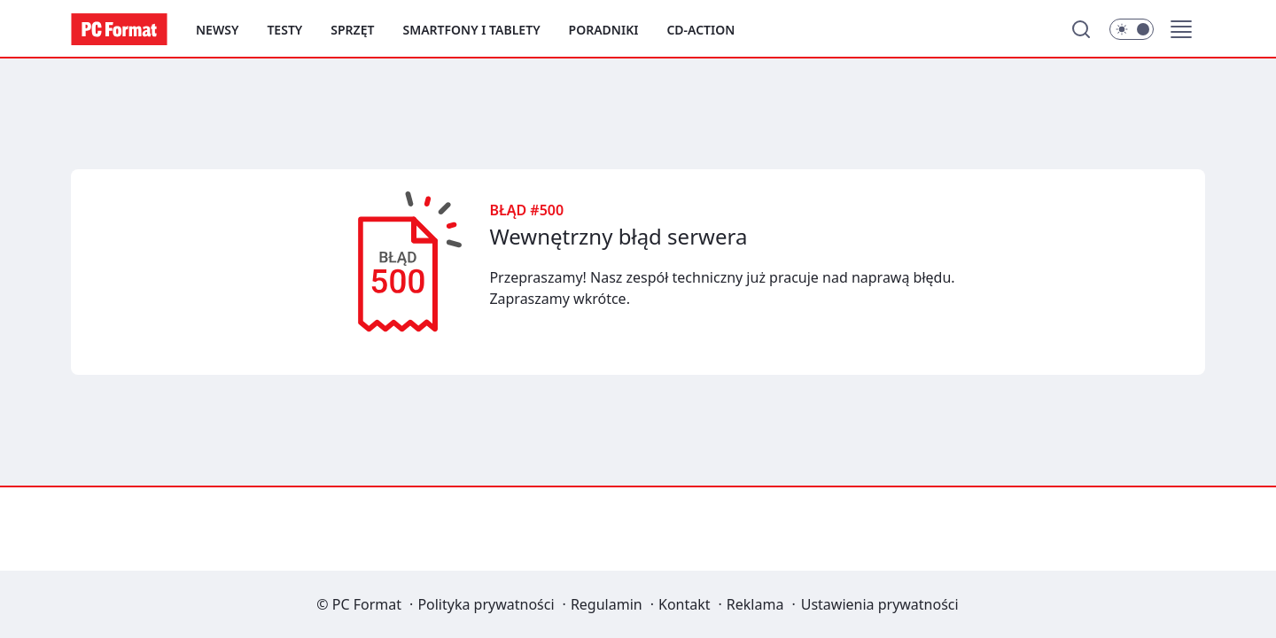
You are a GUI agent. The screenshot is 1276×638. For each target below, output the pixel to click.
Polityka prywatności (485, 604)
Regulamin (606, 604)
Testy (284, 29)
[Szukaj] (1081, 29)
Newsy (217, 29)
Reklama (755, 604)
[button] (1181, 29)
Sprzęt (352, 29)
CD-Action (700, 29)
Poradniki (604, 29)
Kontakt (684, 604)
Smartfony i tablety (471, 29)
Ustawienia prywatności (880, 604)
